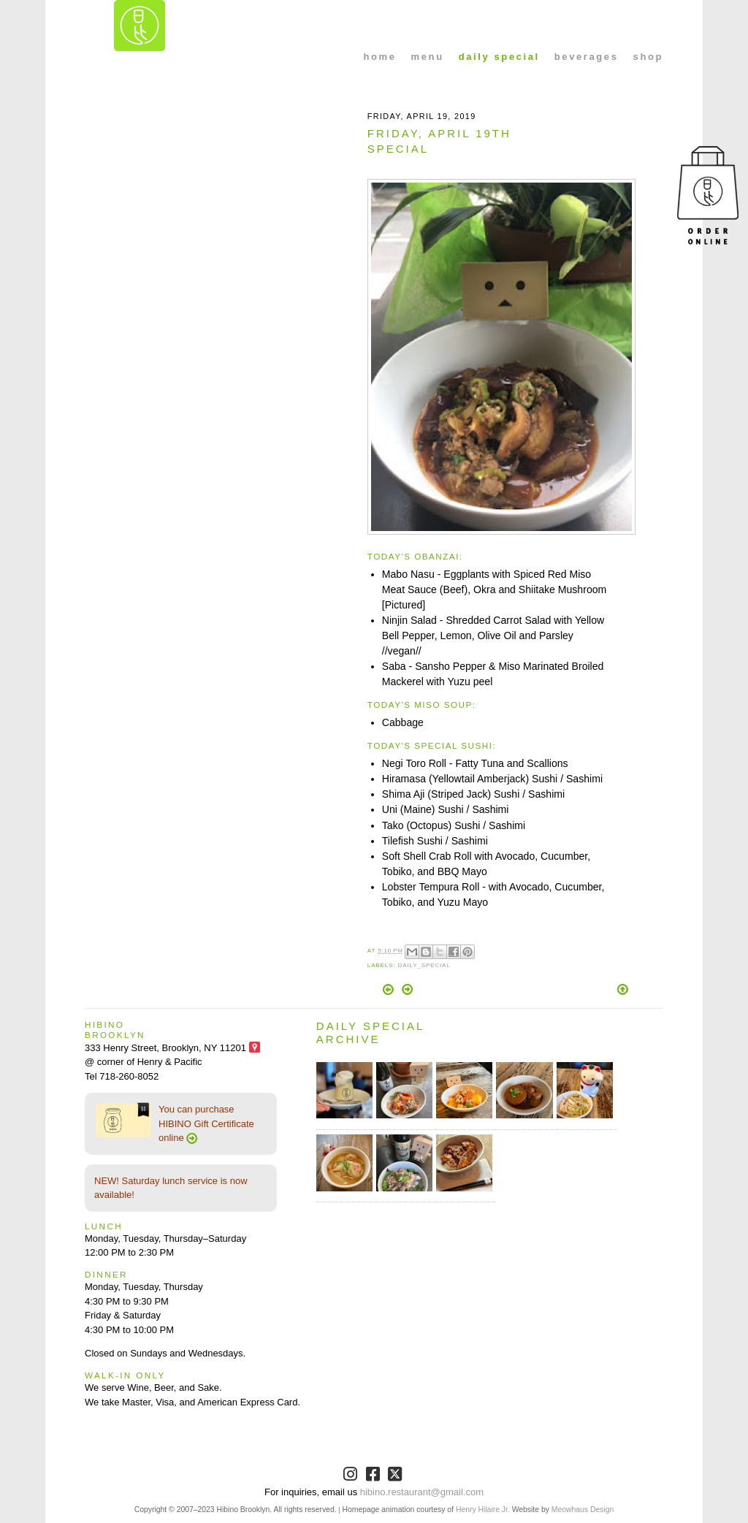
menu (427, 56)
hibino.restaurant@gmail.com (422, 1491)
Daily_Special (423, 965)
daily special (499, 56)
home (380, 56)
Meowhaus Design (583, 1509)
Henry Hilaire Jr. (483, 1509)
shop (648, 56)
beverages (586, 56)
